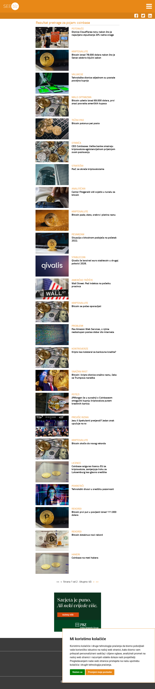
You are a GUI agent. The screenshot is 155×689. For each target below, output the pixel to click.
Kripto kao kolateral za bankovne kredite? (94, 352)
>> (97, 581)
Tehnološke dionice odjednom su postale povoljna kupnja (93, 79)
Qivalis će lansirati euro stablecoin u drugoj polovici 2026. (95, 262)
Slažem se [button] (77, 672)
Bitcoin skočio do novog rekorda (89, 443)
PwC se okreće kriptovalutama (88, 169)
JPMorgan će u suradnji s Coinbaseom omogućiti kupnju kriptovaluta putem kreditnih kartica (92, 400)
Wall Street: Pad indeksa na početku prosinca (91, 284)
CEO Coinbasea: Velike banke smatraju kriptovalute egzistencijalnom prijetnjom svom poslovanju (93, 149)
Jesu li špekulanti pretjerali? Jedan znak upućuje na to (93, 422)
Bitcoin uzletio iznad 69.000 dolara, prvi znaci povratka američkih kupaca (93, 101)
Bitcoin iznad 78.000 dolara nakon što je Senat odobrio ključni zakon (93, 56)
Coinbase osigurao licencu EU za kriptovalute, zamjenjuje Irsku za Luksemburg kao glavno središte (89, 469)
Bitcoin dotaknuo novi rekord (87, 534)
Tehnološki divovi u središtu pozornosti (93, 489)
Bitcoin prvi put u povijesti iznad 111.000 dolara (94, 513)
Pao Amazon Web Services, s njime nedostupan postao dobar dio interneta (93, 330)
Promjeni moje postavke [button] (100, 672)
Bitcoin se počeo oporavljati (86, 306)
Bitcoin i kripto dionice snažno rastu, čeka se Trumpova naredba (94, 376)
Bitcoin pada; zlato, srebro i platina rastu (94, 214)
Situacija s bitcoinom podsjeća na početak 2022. (94, 239)
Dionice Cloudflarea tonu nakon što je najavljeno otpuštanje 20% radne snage (93, 33)
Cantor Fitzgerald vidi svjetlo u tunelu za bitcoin (93, 193)
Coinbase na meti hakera (85, 557)
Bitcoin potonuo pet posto (86, 123)
